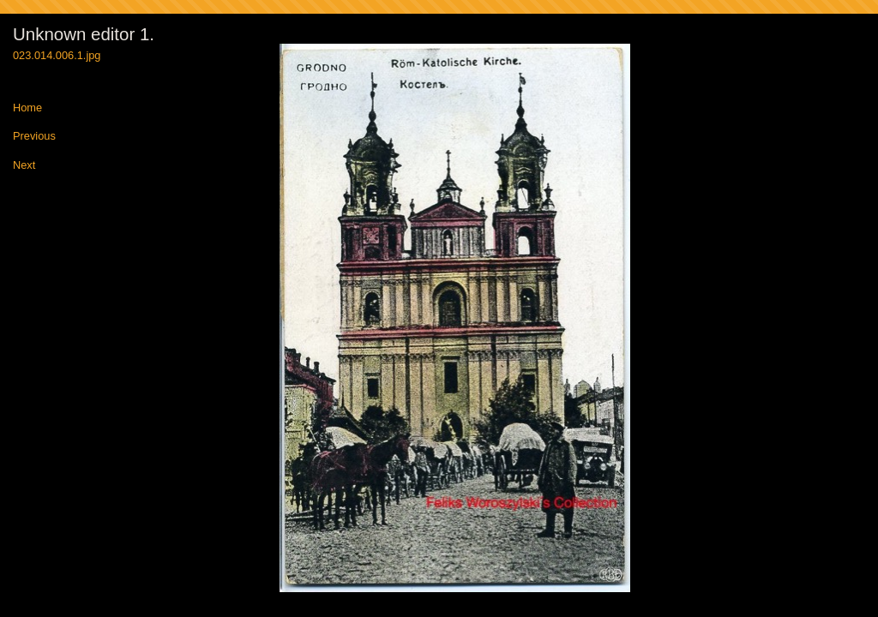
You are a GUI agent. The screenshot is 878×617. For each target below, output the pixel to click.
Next (24, 165)
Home (27, 108)
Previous (34, 136)
